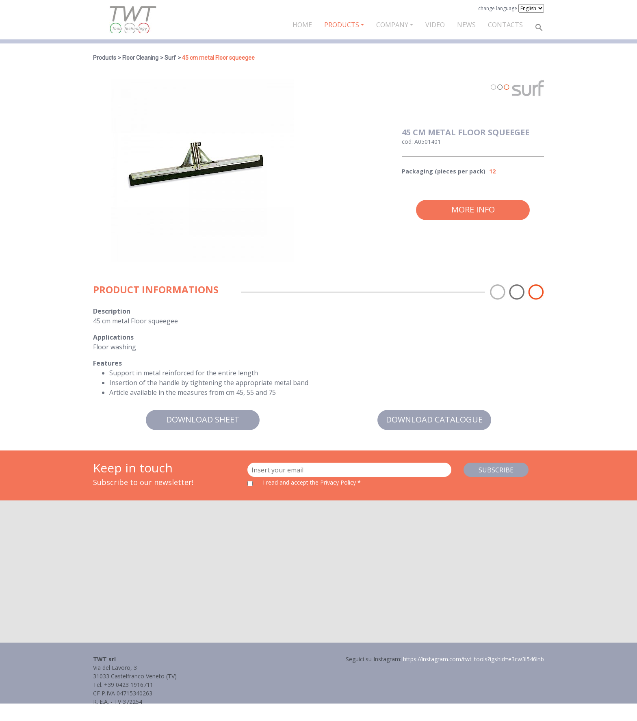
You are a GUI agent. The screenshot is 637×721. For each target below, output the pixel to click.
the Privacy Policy (333, 482)
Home (302, 24)
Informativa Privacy (118, 710)
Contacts (505, 24)
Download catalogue (434, 419)
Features (107, 363)
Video (435, 24)
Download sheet (203, 419)
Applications (113, 337)
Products (341, 24)
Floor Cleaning (140, 57)
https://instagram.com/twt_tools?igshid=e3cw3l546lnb (473, 659)
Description (111, 311)
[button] (318, 564)
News (466, 24)
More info (473, 209)
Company (392, 24)
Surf (170, 57)
